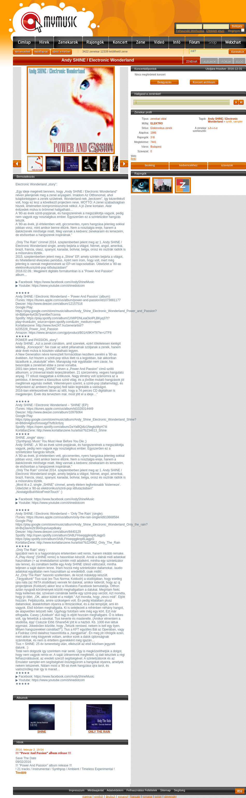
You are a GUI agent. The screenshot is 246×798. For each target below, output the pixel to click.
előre (124, 163)
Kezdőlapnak (41, 52)
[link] (133, 158)
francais (135, 796)
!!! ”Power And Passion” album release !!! (43, 753)
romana (147, 796)
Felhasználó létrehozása (190, 30)
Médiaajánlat (96, 790)
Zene (141, 42)
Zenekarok (68, 42)
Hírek (44, 42)
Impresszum (76, 790)
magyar (87, 796)
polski (158, 796)
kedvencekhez (188, 165)
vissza (17, 163)
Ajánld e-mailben (61, 52)
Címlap (24, 42)
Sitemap (165, 790)
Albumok (209, 61)
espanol (123, 796)
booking (150, 165)
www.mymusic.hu (44, 17)
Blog (239, 61)
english (98, 796)
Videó (159, 42)
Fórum (194, 42)
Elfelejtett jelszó (215, 30)
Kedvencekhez (22, 52)
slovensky (170, 796)
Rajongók (96, 42)
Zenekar (191, 61)
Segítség (179, 790)
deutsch (111, 796)
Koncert (120, 42)
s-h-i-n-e (213, 128)
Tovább (21, 772)
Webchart (234, 42)
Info (177, 42)
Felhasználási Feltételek (142, 790)
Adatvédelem (115, 790)
